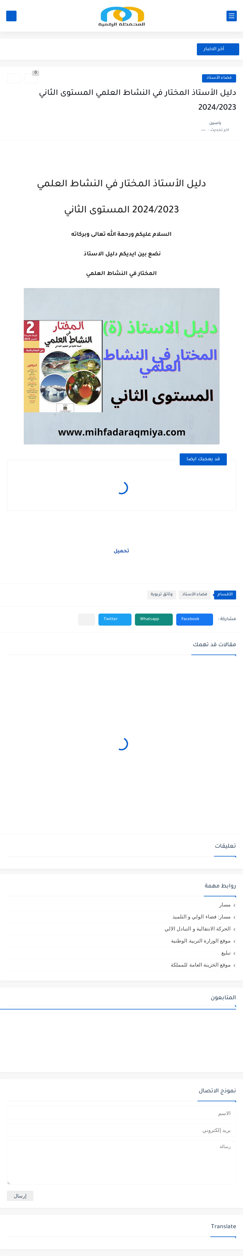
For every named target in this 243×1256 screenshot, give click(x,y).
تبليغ (226, 953)
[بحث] (11, 16)
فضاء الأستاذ (219, 78)
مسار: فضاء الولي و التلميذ (201, 916)
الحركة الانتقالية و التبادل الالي (198, 929)
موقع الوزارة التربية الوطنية (201, 941)
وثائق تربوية (162, 595)
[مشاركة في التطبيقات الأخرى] (86, 620)
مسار (225, 904)
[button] (194, 620)
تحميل (121, 551)
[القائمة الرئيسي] (231, 16)
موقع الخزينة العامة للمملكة (201, 965)
